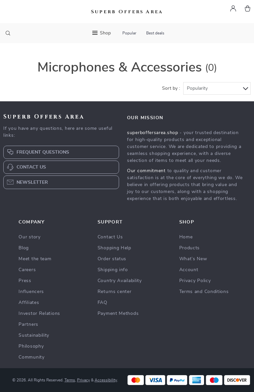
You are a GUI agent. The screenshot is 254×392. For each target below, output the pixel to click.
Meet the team (35, 259)
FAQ (102, 302)
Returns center (115, 291)
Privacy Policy (195, 280)
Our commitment (146, 171)
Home (186, 237)
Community (31, 357)
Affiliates (29, 302)
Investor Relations (39, 313)
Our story (29, 237)
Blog (24, 248)
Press (25, 280)
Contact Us (110, 237)
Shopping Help (114, 248)
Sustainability (34, 335)
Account (188, 270)
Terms (69, 380)
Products (189, 248)
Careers (27, 270)
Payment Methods (118, 313)
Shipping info (113, 270)
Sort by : (171, 88)
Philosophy (31, 346)
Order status (112, 259)
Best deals (155, 33)
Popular (129, 33)
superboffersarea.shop (152, 132)
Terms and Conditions (204, 291)
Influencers (31, 291)
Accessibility (106, 380)
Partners (28, 324)
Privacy (83, 380)
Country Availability (120, 280)
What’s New (193, 259)
